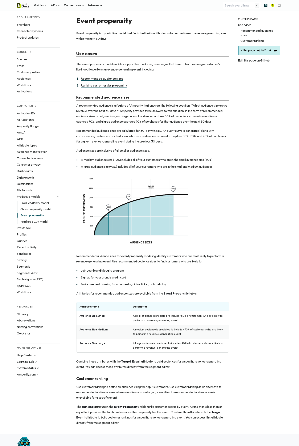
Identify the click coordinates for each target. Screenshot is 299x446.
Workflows (24, 85)
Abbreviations (26, 320)
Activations (24, 91)
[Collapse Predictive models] (58, 197)
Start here (23, 25)
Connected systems (30, 31)
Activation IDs (26, 113)
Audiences (24, 78)
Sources (22, 59)
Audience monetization (32, 152)
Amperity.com (26, 374)
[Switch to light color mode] (279, 5)
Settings (22, 260)
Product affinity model (34, 203)
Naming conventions (30, 327)
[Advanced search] (265, 5)
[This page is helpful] (270, 50)
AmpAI (21, 132)
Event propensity (32, 215)
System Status (26, 368)
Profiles (22, 234)
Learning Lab (25, 361)
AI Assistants (25, 119)
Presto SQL (24, 228)
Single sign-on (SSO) (30, 279)
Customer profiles (28, 72)
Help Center (25, 355)
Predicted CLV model (34, 221)
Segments (23, 266)
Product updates (28, 37)
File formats (25, 190)
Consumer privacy (29, 164)
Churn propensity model (35, 209)
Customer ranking (252, 41)
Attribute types (27, 145)
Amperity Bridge (28, 126)
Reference (95, 5)
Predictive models (28, 196)
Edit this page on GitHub (254, 60)
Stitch (20, 66)
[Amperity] (272, 5)
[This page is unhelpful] (275, 51)
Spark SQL (24, 286)
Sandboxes (24, 254)
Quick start (24, 333)
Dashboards (25, 171)
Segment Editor (27, 273)
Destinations (25, 184)
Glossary (22, 314)
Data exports (26, 177)
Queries (22, 241)
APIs (20, 139)
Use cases (244, 25)
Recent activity (27, 247)
